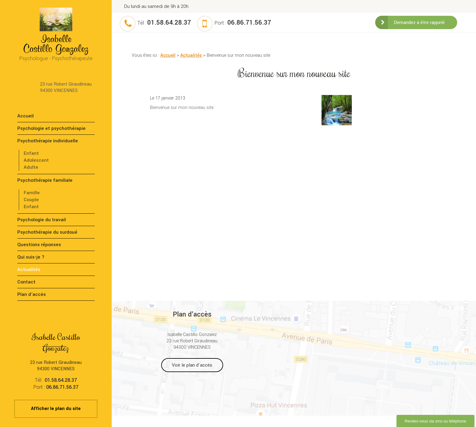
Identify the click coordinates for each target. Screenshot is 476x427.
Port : (243, 22)
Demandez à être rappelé (419, 22)
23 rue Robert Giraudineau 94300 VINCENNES (66, 87)
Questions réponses (39, 244)
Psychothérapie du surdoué (47, 232)
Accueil (167, 55)
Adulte (31, 167)
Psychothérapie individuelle (47, 140)
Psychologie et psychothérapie (51, 128)
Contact (26, 282)
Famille (32, 192)
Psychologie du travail (41, 219)
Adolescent (36, 160)
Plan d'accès (31, 294)
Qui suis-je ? (31, 257)
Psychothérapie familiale (45, 180)
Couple (31, 199)
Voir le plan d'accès (192, 365)
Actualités (191, 55)
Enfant (31, 153)
